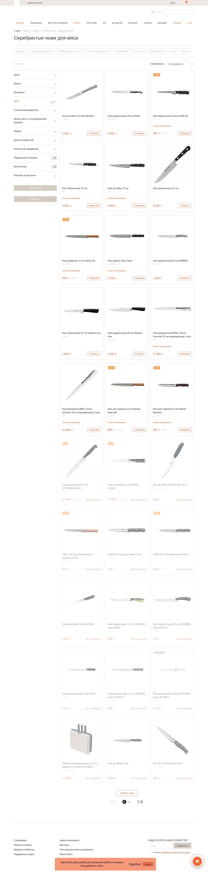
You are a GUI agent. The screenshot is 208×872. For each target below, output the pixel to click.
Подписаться (182, 846)
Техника (148, 23)
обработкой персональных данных (176, 852)
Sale (189, 23)
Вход (173, 3)
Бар (104, 23)
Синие (172, 51)
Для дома (162, 23)
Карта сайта (66, 854)
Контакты (65, 845)
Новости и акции (23, 845)
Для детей (117, 23)
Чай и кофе (91, 23)
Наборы (20, 51)
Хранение (133, 23)
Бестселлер (33, 166)
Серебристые (156, 51)
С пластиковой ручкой (98, 51)
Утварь (77, 23)
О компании (20, 840)
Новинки (177, 23)
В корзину (94, 133)
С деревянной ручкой (41, 51)
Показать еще (126, 793)
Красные (138, 51)
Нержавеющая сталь (69, 51)
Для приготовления (57, 23)
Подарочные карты (24, 854)
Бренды (19, 23)
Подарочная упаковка (33, 157)
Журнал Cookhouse (24, 849)
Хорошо (148, 864)
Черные (185, 51)
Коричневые (122, 51)
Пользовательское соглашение (76, 849)
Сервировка (36, 23)
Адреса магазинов (35, 3)
